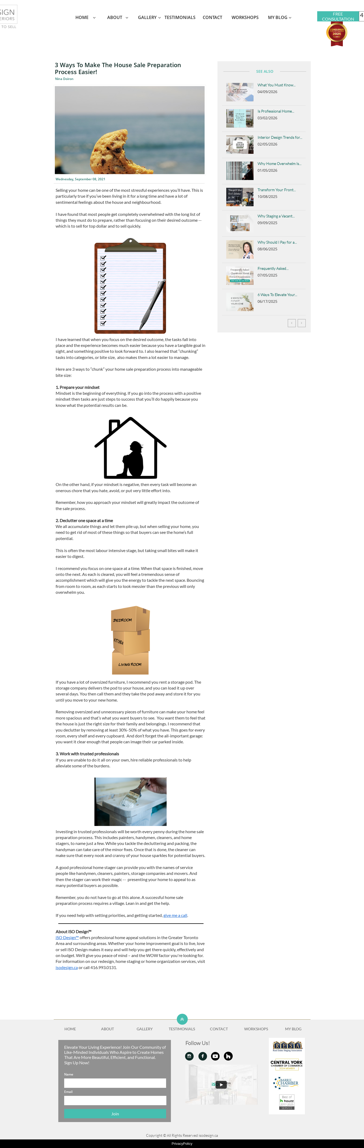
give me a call (175, 915)
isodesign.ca (67, 967)
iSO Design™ (67, 937)
